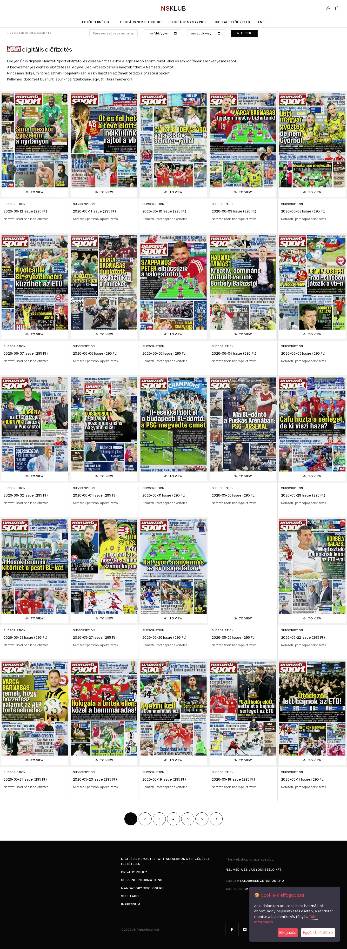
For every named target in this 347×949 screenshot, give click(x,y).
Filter (244, 33)
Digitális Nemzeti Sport (141, 22)
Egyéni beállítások (318, 932)
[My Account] (328, 8)
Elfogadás (287, 932)
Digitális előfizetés (232, 22)
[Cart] (337, 9)
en (260, 22)
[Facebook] (232, 929)
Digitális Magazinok (189, 22)
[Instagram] (245, 929)
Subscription (14, 204)
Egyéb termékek (95, 22)
